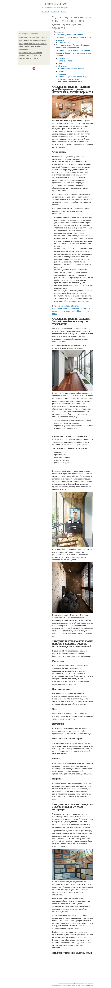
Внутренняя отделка (72, 983)
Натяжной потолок (65, 61)
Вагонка (61, 71)
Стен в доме (84, 985)
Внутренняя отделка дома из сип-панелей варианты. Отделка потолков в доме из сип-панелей (73, 53)
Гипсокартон (63, 58)
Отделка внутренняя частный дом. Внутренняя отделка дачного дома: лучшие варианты (73, 37)
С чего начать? (64, 42)
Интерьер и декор (55, 4)
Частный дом (62, 983)
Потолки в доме (82, 983)
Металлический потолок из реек (71, 69)
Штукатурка (62, 66)
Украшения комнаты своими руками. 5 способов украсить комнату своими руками (30, 55)
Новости (55, 11)
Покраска (61, 74)
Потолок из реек (75, 985)
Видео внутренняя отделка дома (69, 82)
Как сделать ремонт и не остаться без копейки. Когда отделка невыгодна (33, 46)
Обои (60, 63)
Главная (45, 11)
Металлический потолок (64, 985)
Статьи (64, 11)
